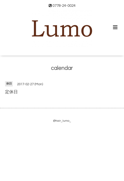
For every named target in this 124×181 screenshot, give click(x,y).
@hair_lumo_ (62, 120)
